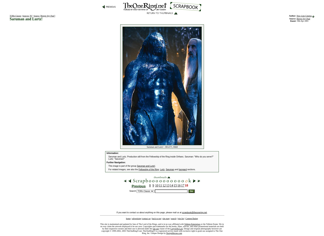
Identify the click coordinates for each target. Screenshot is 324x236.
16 (179, 185)
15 (175, 185)
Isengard (183, 169)
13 (167, 185)
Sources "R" (27, 16)
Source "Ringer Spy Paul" (44, 16)
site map (166, 218)
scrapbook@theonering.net (194, 212)
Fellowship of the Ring (149, 169)
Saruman (170, 169)
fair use (156, 229)
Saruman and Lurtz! (146, 166)
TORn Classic (15, 16)
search (173, 218)
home (128, 218)
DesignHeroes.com (174, 233)
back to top (156, 218)
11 (160, 185)
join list (181, 218)
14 (171, 185)
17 (182, 185)
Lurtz (162, 169)
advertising (136, 218)
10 (156, 185)
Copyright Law (176, 229)
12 (164, 185)
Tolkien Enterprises (192, 224)
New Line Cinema (304, 16)
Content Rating (191, 218)
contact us (146, 218)
